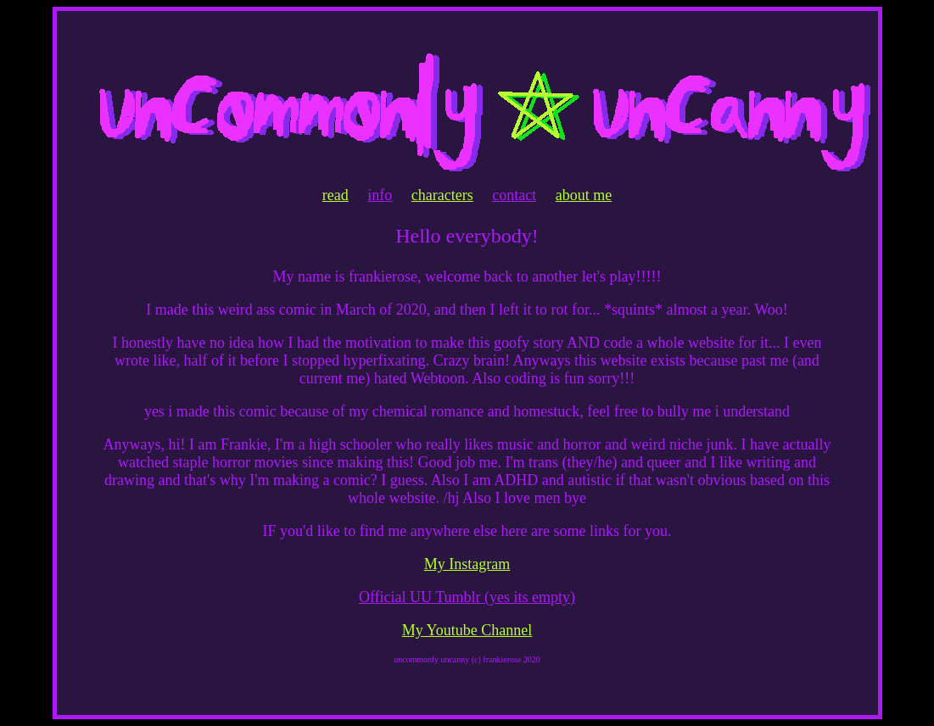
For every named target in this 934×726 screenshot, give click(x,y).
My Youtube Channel (467, 630)
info (379, 195)
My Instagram (467, 564)
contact (514, 195)
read (335, 195)
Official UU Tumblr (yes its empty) (467, 597)
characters (442, 195)
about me (584, 195)
